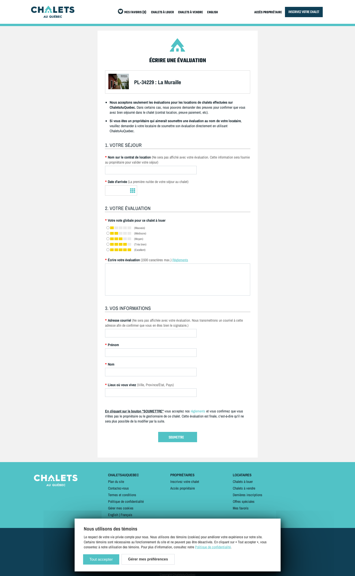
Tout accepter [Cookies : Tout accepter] (101, 559)
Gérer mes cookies (120, 508)
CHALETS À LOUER (162, 12)
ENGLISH (212, 12)
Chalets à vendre (244, 488)
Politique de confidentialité (126, 501)
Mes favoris (241, 508)
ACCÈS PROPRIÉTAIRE (268, 12)
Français (126, 514)
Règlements (180, 259)
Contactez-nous (118, 488)
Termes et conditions (122, 494)
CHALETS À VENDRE (190, 12)
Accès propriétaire (182, 488)
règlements (198, 411)
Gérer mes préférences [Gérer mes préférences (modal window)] (148, 559)
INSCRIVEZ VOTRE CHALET (303, 12)
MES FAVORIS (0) (135, 12)
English (113, 514)
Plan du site (116, 481)
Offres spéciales (244, 501)
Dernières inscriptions (247, 494)
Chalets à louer (243, 481)
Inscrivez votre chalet (184, 481)
